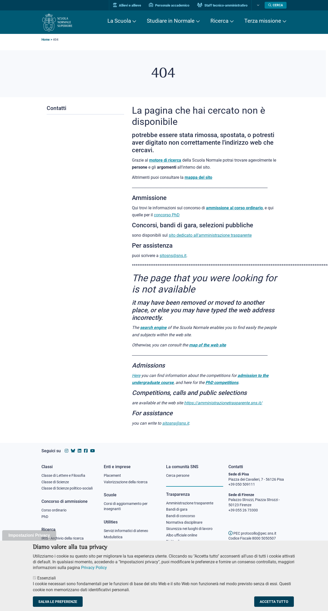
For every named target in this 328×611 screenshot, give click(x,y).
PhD (44, 517)
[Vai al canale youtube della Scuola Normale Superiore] (92, 450)
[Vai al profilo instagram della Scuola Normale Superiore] (66, 450)
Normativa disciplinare (184, 522)
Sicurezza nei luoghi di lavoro (189, 529)
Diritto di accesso (180, 541)
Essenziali (46, 582)
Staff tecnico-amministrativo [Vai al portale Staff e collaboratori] (222, 5)
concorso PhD (167, 214)
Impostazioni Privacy (29, 540)
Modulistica (113, 537)
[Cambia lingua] (257, 5)
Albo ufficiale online (181, 535)
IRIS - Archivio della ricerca (62, 538)
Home (45, 39)
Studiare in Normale (171, 21)
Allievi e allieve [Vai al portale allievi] (127, 5)
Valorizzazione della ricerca (126, 482)
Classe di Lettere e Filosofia (63, 475)
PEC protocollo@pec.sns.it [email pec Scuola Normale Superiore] (252, 533)
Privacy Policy (94, 572)
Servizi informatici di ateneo (126, 531)
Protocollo (112, 543)
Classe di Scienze (55, 482)
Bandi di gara (176, 509)
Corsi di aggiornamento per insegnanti (126, 506)
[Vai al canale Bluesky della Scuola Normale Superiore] (73, 450)
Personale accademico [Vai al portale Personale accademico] (169, 5)
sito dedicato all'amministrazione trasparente (210, 235)
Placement (112, 475)
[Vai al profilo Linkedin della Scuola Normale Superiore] (79, 450)
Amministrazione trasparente (189, 503)
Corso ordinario (53, 510)
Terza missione (262, 21)
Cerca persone (177, 475)
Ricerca (219, 21)
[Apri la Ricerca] (276, 5)
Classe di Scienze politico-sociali (67, 488)
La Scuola (119, 21)
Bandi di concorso (180, 516)
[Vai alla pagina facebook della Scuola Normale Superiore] (86, 450)
